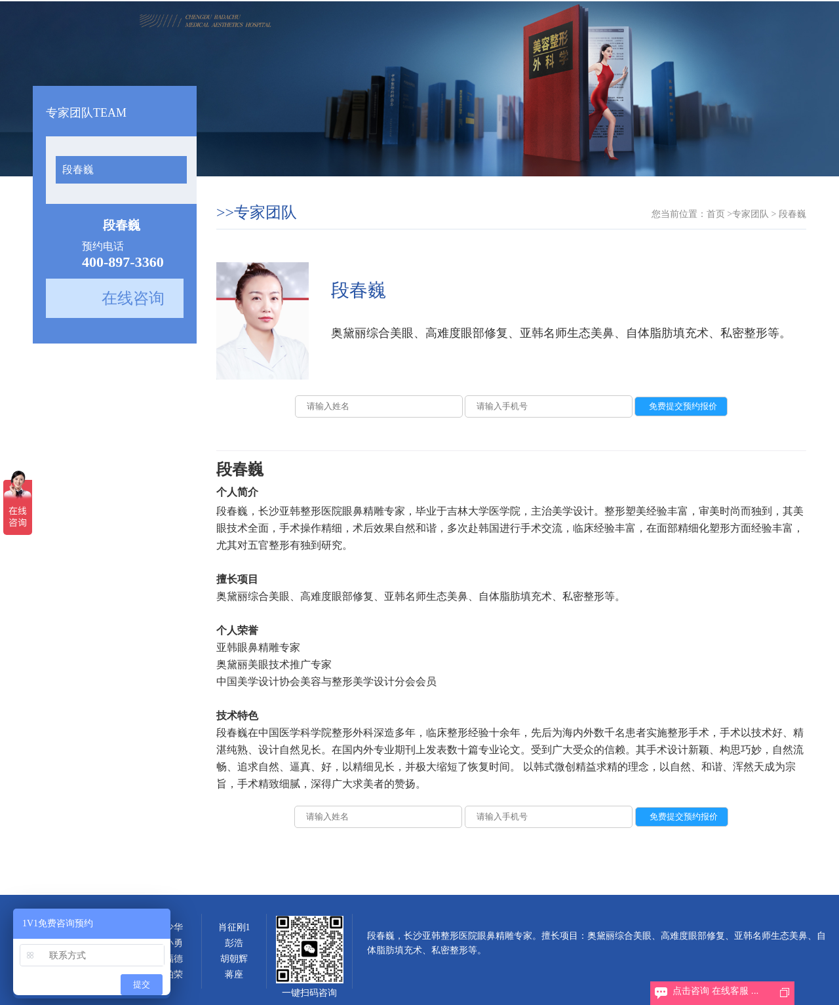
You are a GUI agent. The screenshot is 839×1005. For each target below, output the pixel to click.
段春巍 (78, 169)
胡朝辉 (234, 959)
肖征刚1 (234, 927)
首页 (716, 214)
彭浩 (234, 943)
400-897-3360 (123, 262)
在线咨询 (133, 298)
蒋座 (234, 974)
